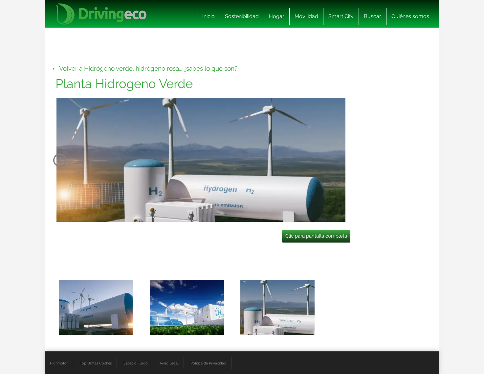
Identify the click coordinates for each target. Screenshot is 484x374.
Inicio (208, 16)
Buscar (372, 16)
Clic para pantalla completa (316, 236)
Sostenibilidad (242, 16)
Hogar (276, 16)
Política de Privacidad (208, 363)
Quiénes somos (410, 16)
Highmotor (59, 363)
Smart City (341, 16)
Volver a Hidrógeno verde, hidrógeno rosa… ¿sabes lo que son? (148, 68)
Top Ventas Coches (96, 363)
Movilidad (306, 16)
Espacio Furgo (135, 363)
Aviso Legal (169, 363)
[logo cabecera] (101, 14)
